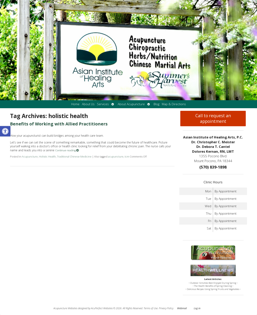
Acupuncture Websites (65, 308)
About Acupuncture (131, 104)
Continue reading (67, 150)
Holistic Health (47, 156)
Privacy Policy (166, 308)
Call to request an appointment (213, 118)
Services (103, 104)
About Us (88, 104)
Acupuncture (30, 156)
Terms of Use (151, 308)
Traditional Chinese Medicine (74, 156)
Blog (156, 104)
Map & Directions (174, 104)
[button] (5, 131)
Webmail (182, 308)
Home (75, 104)
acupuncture (115, 156)
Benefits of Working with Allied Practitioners (59, 124)
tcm (127, 156)
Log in (197, 308)
